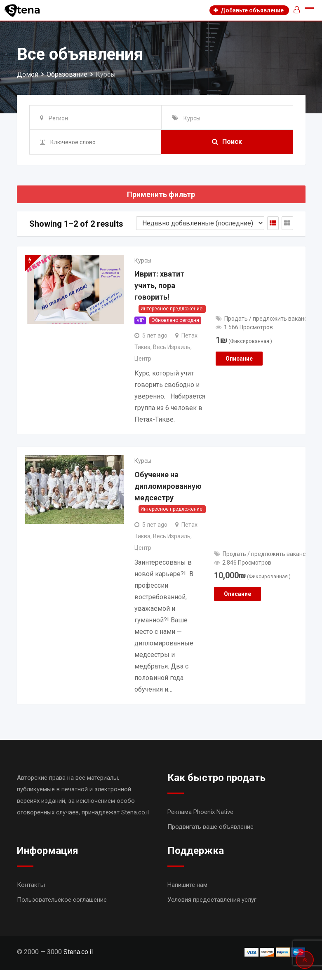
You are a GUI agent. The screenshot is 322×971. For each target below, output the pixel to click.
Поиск (227, 142)
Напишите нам (187, 885)
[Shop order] (200, 223)
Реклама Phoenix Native (200, 812)
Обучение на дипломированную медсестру (168, 487)
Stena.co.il (78, 953)
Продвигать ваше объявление (210, 827)
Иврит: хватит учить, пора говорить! (159, 286)
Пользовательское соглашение (62, 900)
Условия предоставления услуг (211, 900)
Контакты (31, 885)
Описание (239, 359)
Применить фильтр (161, 194)
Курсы (142, 260)
